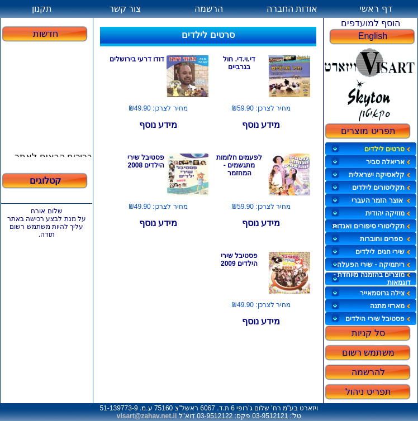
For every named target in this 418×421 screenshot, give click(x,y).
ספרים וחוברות (385, 239)
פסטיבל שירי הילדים (378, 319)
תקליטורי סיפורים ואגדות (371, 226)
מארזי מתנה (390, 306)
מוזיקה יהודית (388, 213)
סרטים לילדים (387, 149)
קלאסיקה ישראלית (380, 175)
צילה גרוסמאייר (385, 293)
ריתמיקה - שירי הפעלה (374, 265)
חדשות (45, 34)
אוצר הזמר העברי (381, 200)
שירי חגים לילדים (383, 252)
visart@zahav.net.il (147, 416)
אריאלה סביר (388, 162)
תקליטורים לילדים (381, 188)
